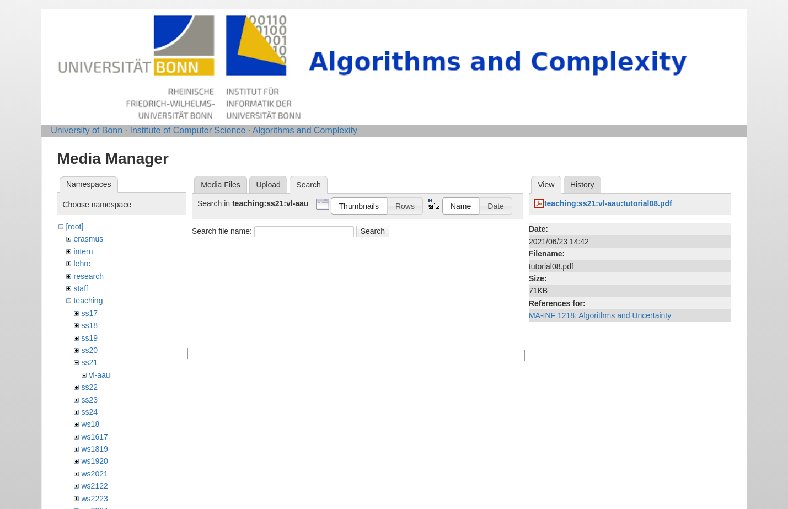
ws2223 (94, 498)
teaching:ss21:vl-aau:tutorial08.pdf (608, 203)
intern (83, 251)
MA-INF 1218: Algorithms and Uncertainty (600, 315)
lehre (81, 263)
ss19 (89, 338)
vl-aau (99, 375)
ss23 (89, 399)
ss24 (89, 412)
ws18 (90, 424)
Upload (268, 184)
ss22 (89, 387)
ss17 (89, 313)
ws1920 (94, 461)
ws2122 (94, 485)
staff (80, 288)
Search (373, 231)
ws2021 (94, 473)
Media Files (220, 184)
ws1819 (94, 448)
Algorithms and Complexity (305, 130)
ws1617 (94, 436)
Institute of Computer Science (187, 130)
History (582, 184)
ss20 (89, 350)
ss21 (89, 362)
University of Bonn (86, 130)
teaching (88, 300)
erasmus (88, 238)
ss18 (89, 325)
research (88, 276)
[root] (74, 226)
